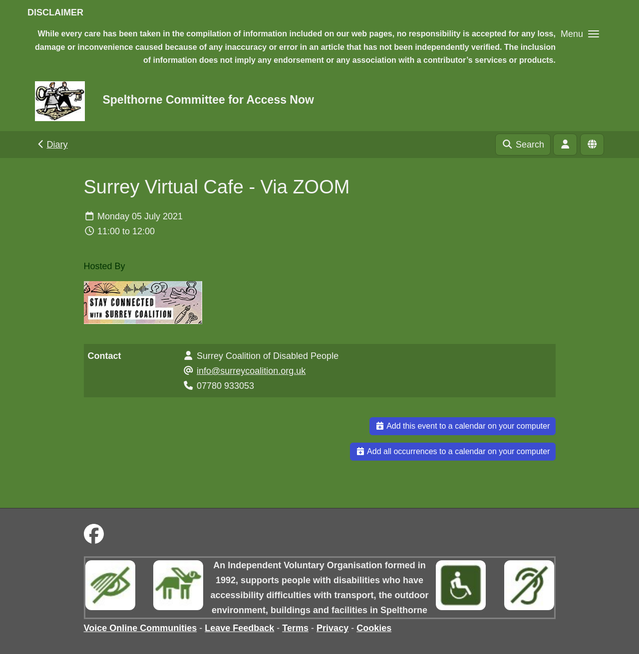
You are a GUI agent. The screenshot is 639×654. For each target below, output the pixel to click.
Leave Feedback (239, 628)
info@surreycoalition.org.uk (251, 371)
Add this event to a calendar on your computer (462, 426)
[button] (580, 33)
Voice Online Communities (140, 628)
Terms (295, 628)
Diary (51, 145)
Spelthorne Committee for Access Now (208, 99)
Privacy (332, 628)
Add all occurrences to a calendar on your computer (452, 451)
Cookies (373, 628)
